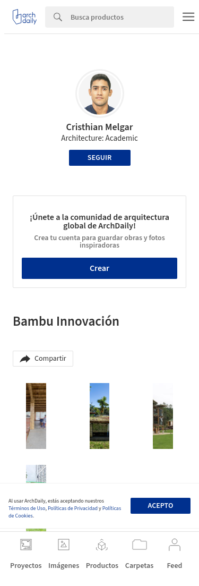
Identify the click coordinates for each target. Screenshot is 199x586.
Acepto (160, 505)
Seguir (99, 157)
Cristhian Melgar (99, 127)
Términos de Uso (26, 508)
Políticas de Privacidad (73, 508)
